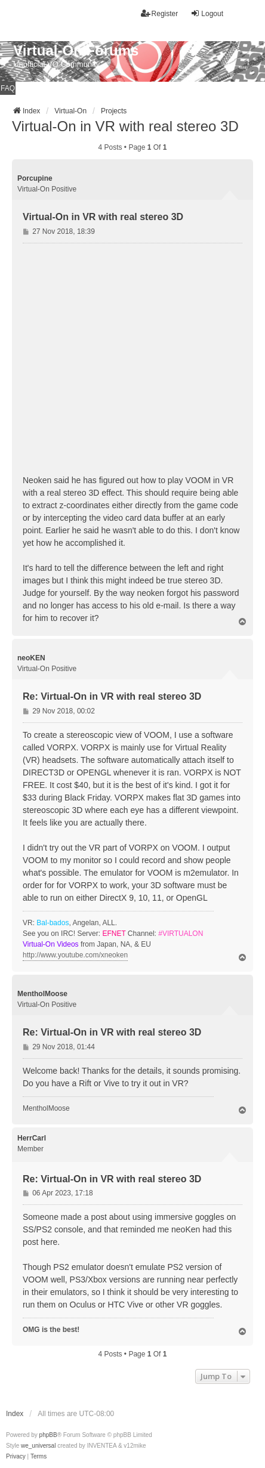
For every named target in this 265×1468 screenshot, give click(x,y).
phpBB (48, 1435)
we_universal (38, 1445)
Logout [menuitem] (206, 13)
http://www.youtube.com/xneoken (75, 955)
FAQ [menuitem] (8, 88)
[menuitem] (16, 1456)
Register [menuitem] (159, 13)
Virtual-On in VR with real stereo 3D (125, 126)
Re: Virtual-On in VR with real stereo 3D (112, 696)
